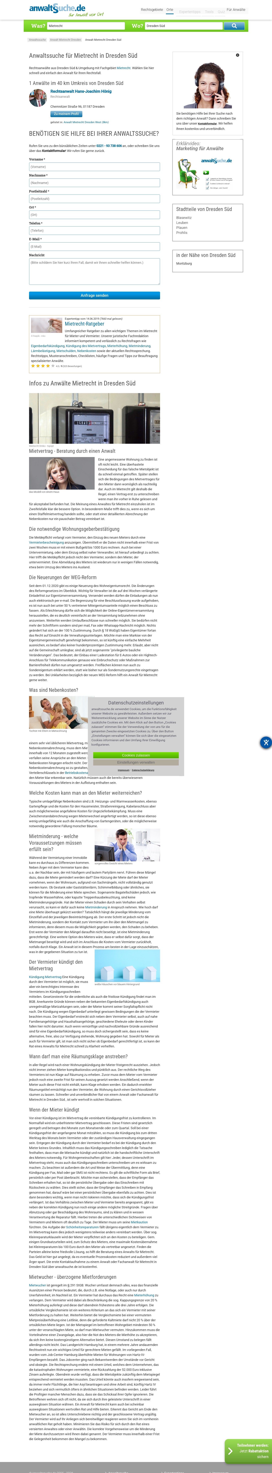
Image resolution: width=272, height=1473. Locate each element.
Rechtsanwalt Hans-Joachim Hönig (80, 91)
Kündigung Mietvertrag (45, 977)
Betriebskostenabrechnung (84, 773)
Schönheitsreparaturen (82, 1227)
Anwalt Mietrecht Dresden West (86, 122)
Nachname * (38, 175)
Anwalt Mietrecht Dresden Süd (103, 39)
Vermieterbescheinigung (46, 542)
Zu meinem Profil (66, 114)
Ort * (32, 207)
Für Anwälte (236, 10)
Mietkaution (139, 1222)
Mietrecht (123, 68)
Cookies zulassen (136, 755)
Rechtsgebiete (152, 10)
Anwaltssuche (37, 39)
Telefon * (35, 223)
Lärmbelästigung (43, 351)
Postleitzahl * (39, 191)
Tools (206, 10)
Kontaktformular (207, 123)
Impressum (123, 770)
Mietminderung (139, 346)
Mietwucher (37, 1285)
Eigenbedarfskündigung (48, 346)
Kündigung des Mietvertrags (86, 346)
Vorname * (37, 159)
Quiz (218, 10)
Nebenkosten (86, 351)
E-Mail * (35, 239)
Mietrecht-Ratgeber (84, 324)
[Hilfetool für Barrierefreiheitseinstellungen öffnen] (266, 742)
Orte (170, 10)
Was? (38, 25)
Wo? (137, 25)
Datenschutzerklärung (143, 770)
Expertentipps (187, 10)
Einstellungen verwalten (136, 762)
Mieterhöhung (117, 346)
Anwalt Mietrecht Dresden (65, 39)
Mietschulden (66, 351)
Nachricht (36, 255)
